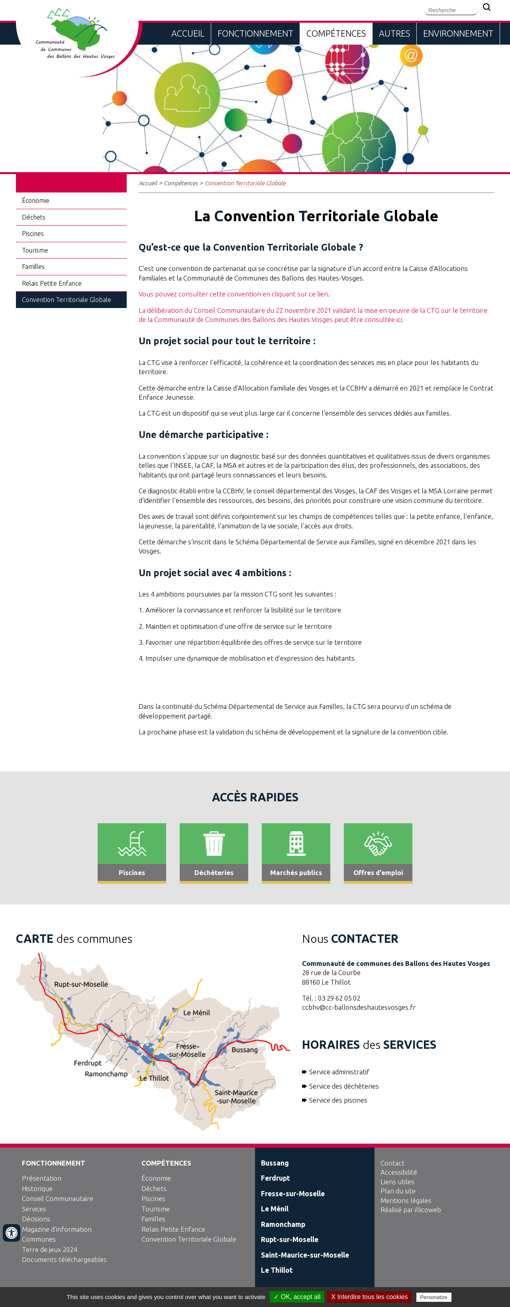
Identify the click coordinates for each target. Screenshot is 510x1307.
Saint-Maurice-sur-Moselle (305, 1255)
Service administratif (339, 1071)
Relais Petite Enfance (52, 283)
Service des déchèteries (344, 1086)
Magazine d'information (57, 1229)
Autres (394, 33)
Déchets (33, 217)
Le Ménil (274, 1209)
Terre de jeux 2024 (49, 1249)
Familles (33, 266)
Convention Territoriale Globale (66, 299)
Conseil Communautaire (57, 1198)
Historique (37, 1188)
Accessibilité (399, 1172)
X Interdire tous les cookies (369, 1296)
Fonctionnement (255, 33)
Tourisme (35, 250)
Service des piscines (338, 1100)
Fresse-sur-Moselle (293, 1193)
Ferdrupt (275, 1178)
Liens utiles (397, 1181)
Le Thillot (277, 1270)
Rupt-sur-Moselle (289, 1239)
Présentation (41, 1178)
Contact (392, 1163)
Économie (35, 200)
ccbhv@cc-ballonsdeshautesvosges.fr (359, 1007)
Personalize (433, 1297)
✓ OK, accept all (297, 1296)
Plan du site (398, 1191)
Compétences (336, 33)
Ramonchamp (283, 1224)
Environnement (458, 33)
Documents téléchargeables (64, 1259)
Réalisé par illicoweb (411, 1209)
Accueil (187, 33)
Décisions (36, 1219)
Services (34, 1209)
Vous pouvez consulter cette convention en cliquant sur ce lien (233, 294)
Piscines (33, 233)
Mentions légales (406, 1200)
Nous (350, 938)
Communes (39, 1239)
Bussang (275, 1163)
